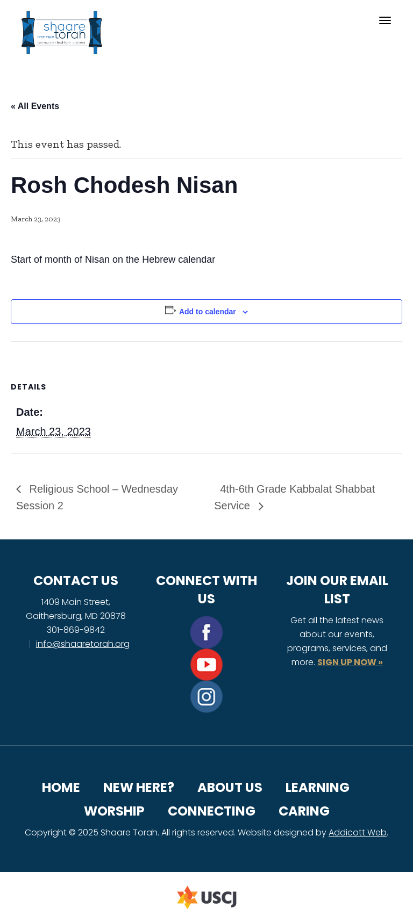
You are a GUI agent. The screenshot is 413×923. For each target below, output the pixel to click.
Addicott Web (358, 832)
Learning (318, 787)
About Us (229, 787)
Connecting (211, 811)
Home (61, 787)
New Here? (138, 787)
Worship (114, 811)
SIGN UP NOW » (350, 662)
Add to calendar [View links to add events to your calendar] (207, 311)
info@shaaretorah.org (83, 644)
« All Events (35, 106)
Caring (304, 811)
